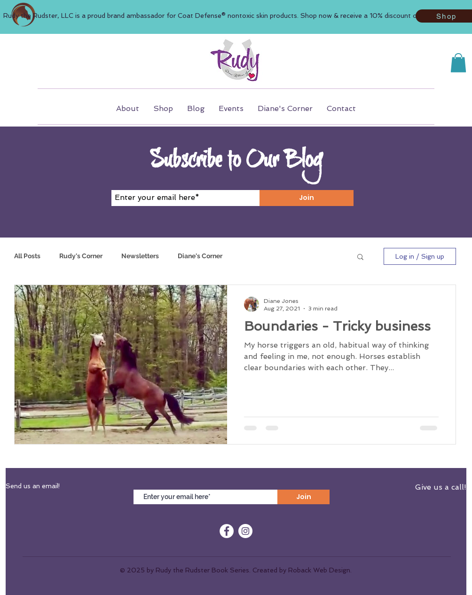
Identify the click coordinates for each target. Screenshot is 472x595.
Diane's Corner (200, 256)
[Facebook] (227, 531)
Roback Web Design (319, 570)
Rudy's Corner (80, 256)
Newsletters (140, 256)
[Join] (307, 198)
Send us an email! (33, 486)
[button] (458, 62)
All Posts (27, 256)
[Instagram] (245, 531)
